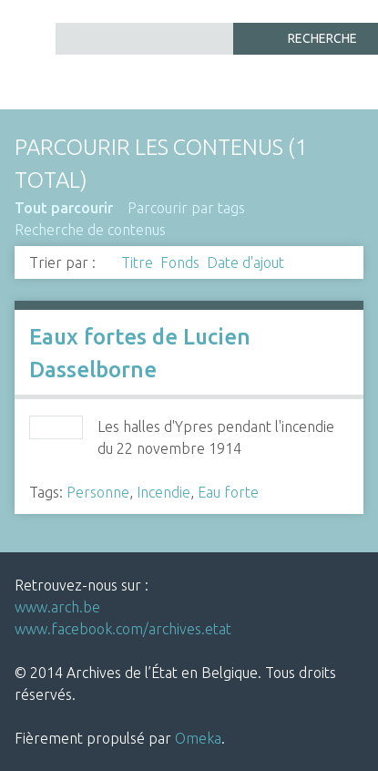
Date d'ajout (245, 262)
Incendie (163, 492)
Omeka (198, 738)
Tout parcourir (64, 208)
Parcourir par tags (186, 208)
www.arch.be (57, 607)
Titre (137, 262)
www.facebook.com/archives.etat (123, 629)
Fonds (179, 262)
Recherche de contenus (90, 229)
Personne (97, 492)
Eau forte (228, 492)
